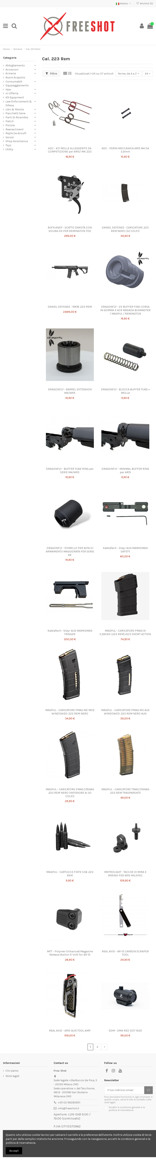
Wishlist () (144, 3)
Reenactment (14, 129)
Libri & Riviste (14, 109)
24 (148, 73)
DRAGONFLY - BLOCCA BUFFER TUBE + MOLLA (125, 391)
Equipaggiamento (17, 85)
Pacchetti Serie (15, 113)
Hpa (8, 89)
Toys (8, 145)
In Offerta (11, 93)
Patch (9, 121)
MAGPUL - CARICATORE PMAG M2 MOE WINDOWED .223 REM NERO (69, 711)
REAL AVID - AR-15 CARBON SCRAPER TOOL (125, 953)
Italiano (124, 3)
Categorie (9, 57)
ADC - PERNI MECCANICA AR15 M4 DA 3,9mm (125, 150)
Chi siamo (11, 1070)
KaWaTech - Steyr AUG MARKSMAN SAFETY (125, 549)
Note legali (12, 1076)
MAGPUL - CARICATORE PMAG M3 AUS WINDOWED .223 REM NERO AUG (125, 711)
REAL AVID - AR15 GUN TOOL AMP (70, 1030)
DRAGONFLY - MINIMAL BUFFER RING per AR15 (125, 470)
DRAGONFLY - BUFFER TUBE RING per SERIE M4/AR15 (70, 470)
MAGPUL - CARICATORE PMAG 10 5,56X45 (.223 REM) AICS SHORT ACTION (125, 632)
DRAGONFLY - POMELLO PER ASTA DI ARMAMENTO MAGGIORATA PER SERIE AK (70, 551)
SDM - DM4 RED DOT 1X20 (125, 1030)
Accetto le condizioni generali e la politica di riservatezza (127, 1108)
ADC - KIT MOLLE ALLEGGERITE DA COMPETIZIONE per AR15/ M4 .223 (70, 150)
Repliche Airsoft (15, 133)
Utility (9, 149)
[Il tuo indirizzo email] (124, 1090)
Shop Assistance (16, 141)
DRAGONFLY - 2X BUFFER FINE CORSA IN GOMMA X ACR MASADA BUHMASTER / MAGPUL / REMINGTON (125, 310)
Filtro (51, 73)
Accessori (11, 69)
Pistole (10, 125)
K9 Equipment (14, 97)
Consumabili (13, 81)
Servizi (9, 137)
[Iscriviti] (148, 1090)
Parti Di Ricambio (16, 117)
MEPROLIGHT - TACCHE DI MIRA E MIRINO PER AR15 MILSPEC (125, 873)
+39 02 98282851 (69, 1102)
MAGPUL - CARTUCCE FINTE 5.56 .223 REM (69, 873)
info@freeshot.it (68, 1108)
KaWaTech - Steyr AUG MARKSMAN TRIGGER (70, 632)
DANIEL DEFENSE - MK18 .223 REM (70, 306)
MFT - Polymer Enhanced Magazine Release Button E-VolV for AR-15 (70, 953)
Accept (14, 1150)
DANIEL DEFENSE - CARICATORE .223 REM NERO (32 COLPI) (125, 229)
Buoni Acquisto (15, 77)
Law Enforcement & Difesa (18, 103)
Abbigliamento (15, 65)
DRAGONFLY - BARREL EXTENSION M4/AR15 (70, 391)
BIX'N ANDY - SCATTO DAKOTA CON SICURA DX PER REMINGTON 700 (70, 229)
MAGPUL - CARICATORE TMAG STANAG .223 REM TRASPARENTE (125, 791)
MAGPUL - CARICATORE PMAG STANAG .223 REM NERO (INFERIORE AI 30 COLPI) (70, 793)
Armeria (10, 73)
